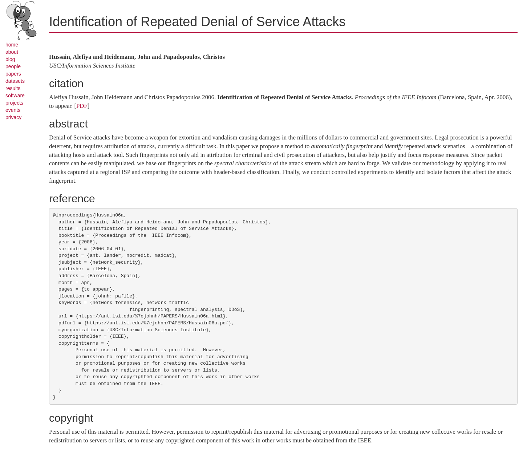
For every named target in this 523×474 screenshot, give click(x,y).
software (15, 95)
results (12, 88)
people (13, 66)
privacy (13, 117)
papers (13, 74)
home (11, 45)
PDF (82, 105)
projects (14, 103)
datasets (15, 81)
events (12, 110)
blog (10, 59)
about (11, 52)
